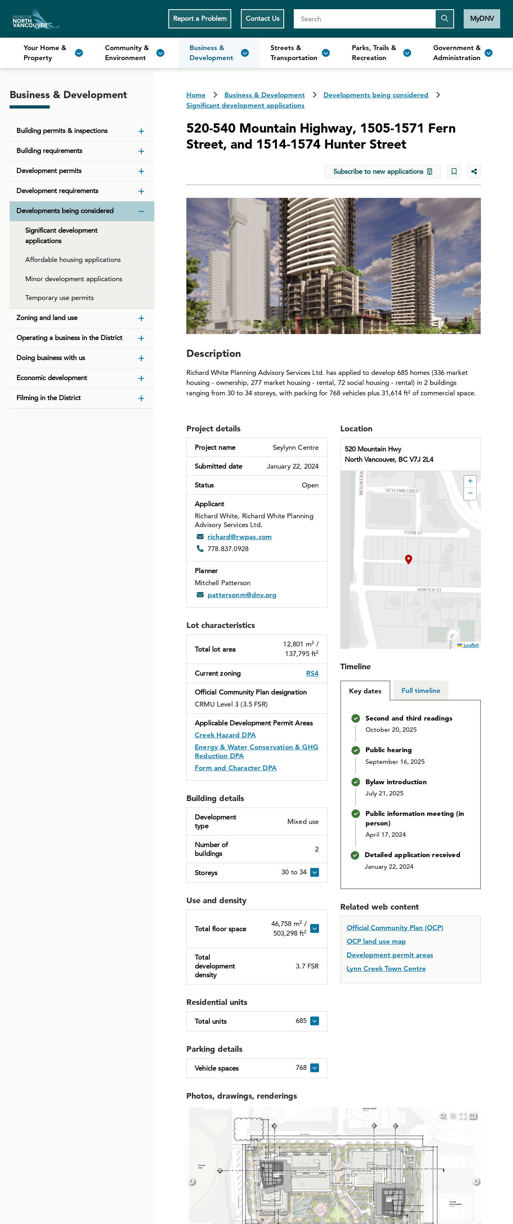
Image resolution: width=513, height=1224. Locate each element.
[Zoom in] (443, 1116)
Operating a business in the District (69, 338)
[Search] (364, 18)
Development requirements (57, 191)
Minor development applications (73, 279)
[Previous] (191, 1181)
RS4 (312, 673)
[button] (411, 560)
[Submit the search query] (444, 18)
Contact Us (262, 18)
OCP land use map (376, 941)
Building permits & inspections (61, 131)
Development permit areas (390, 955)
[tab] (365, 690)
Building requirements (49, 151)
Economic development (51, 378)
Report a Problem (199, 18)
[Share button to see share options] (474, 171)
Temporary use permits (59, 298)
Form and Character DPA (236, 768)
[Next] (476, 1181)
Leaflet (468, 645)
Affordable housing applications (73, 260)
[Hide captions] (472, 1116)
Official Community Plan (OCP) (395, 928)
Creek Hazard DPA (225, 735)
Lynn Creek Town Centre (386, 968)
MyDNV (482, 18)
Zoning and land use (46, 318)
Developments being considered (375, 95)
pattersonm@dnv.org (242, 595)
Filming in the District (48, 398)
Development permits (48, 171)
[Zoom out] (453, 1116)
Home (36, 19)
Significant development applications (245, 105)
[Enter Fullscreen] (462, 1116)
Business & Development (264, 95)
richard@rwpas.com (240, 537)
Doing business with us (50, 358)
